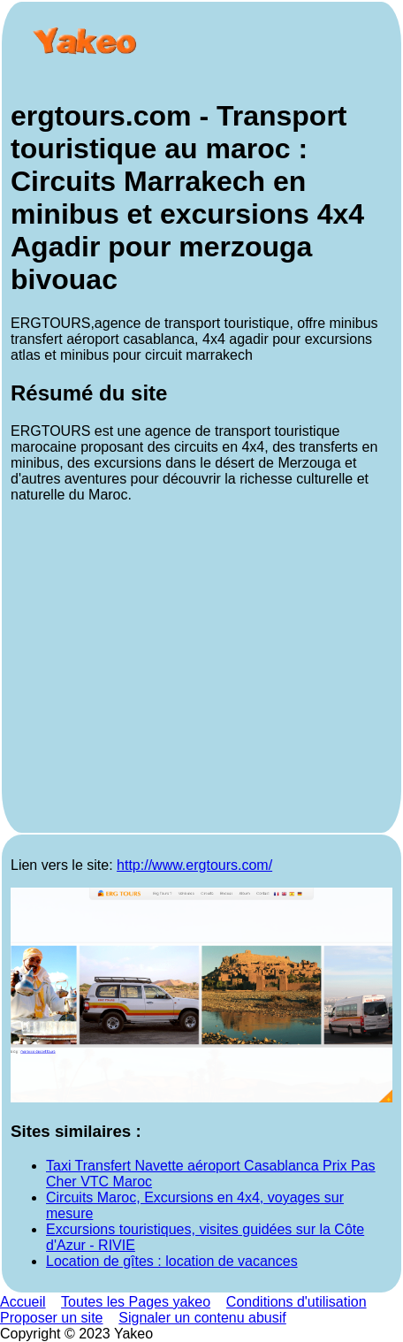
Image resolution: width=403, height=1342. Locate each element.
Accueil (23, 1301)
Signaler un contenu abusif (201, 1317)
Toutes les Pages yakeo (135, 1301)
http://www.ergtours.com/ (194, 865)
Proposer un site (51, 1317)
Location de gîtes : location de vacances (172, 1261)
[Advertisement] (201, 670)
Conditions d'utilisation (296, 1301)
